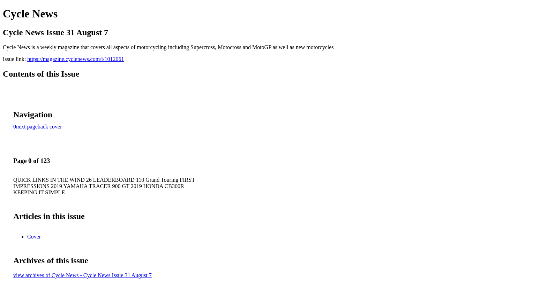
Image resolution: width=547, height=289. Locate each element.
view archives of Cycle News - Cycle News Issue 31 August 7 (82, 275)
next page (27, 127)
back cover (50, 127)
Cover (34, 237)
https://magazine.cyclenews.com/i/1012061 (75, 59)
